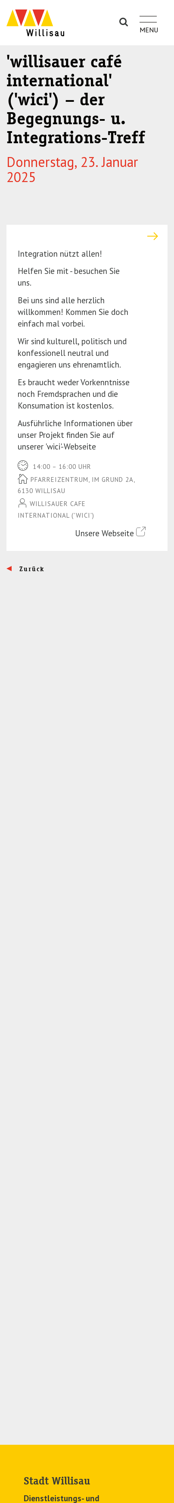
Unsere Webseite (110, 532)
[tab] (87, 236)
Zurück (31, 569)
